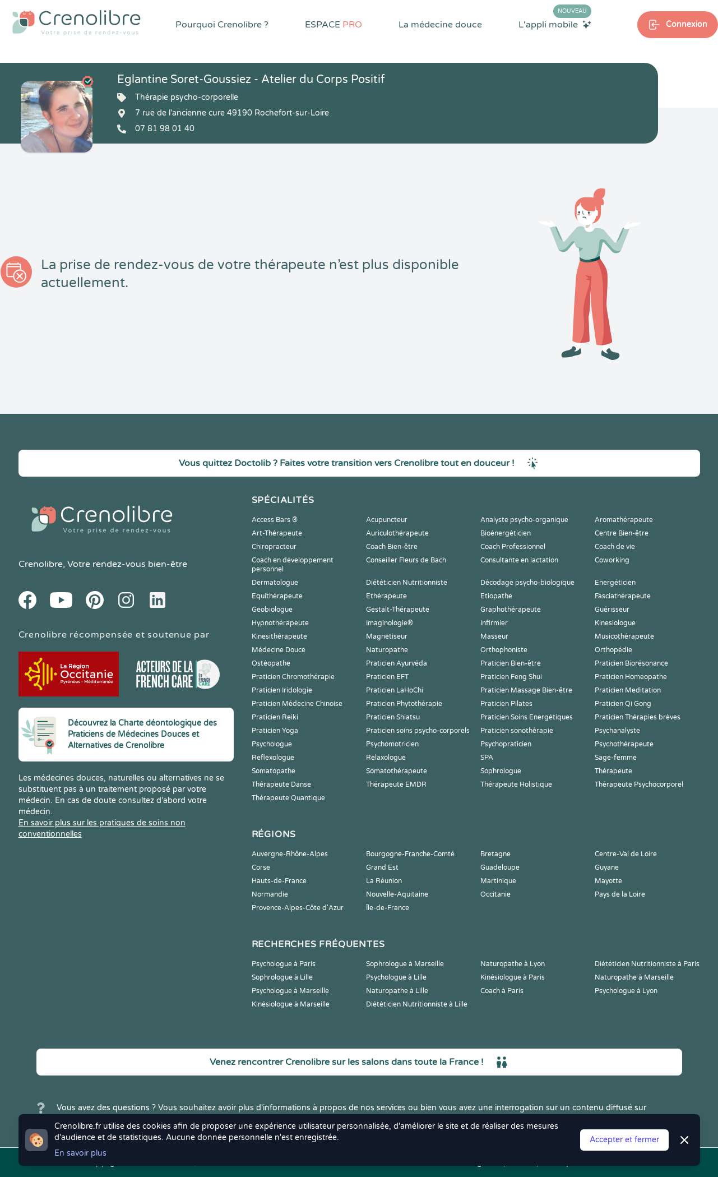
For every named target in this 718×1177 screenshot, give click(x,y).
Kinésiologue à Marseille (291, 1004)
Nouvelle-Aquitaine (397, 894)
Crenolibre (40, 564)
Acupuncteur (386, 520)
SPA (486, 757)
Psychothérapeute (624, 744)
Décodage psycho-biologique (527, 583)
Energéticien (615, 583)
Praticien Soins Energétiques (526, 717)
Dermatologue (275, 583)
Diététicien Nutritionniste (406, 583)
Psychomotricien (392, 744)
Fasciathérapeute (623, 596)
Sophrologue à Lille (282, 977)
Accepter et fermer (624, 1139)
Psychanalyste (617, 731)
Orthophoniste (503, 650)
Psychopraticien (505, 744)
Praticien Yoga (275, 731)
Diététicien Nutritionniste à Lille (416, 1004)
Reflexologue (273, 757)
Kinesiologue (615, 623)
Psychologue (272, 744)
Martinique (498, 881)
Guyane (607, 867)
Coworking (612, 560)
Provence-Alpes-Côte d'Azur (298, 908)
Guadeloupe (500, 867)
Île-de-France (387, 908)
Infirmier (494, 623)
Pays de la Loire (620, 894)
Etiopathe (496, 596)
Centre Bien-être (621, 533)
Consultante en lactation (519, 560)
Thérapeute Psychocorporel (639, 784)
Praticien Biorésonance (631, 663)
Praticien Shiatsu (393, 717)
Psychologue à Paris (284, 964)
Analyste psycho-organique (524, 520)
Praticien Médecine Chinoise (297, 704)
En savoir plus (80, 1153)
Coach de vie (615, 547)
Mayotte (608, 881)
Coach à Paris (502, 991)
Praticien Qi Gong (623, 704)
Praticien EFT (387, 677)
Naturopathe (387, 650)
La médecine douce (440, 24)
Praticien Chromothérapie (293, 677)
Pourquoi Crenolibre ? (221, 24)
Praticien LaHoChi (394, 690)
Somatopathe (273, 771)
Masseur (494, 636)
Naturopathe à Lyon (512, 964)
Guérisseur (612, 609)
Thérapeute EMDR (396, 784)
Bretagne (495, 854)
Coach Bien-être (392, 547)
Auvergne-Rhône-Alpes (290, 854)
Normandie (270, 894)
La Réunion (384, 881)
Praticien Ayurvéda (396, 663)
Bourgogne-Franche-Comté (410, 854)
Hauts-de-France (279, 881)
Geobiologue (272, 609)
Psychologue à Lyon (626, 991)
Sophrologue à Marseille (405, 964)
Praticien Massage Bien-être (526, 690)
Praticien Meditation (628, 690)
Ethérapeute (386, 596)
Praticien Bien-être (510, 663)
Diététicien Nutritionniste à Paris (647, 964)
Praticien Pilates (506, 704)
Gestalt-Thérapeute (397, 609)
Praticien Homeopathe (631, 677)
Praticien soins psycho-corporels (418, 731)
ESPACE (333, 24)
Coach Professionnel (512, 547)
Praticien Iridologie (282, 690)
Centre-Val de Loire (626, 854)
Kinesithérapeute (279, 636)
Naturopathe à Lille (397, 991)
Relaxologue (386, 757)
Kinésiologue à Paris (512, 977)
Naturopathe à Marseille (634, 977)
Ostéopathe (271, 663)
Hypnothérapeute (280, 623)
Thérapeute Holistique (516, 784)
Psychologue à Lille (396, 977)
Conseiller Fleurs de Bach (406, 560)
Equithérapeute (277, 596)
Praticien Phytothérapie (404, 704)
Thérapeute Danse (281, 784)
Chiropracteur (274, 547)
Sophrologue (500, 771)
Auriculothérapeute (397, 533)
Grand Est (382, 867)
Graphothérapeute (510, 609)
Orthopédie (613, 650)
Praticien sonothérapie (516, 731)
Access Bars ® (275, 520)
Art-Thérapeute (277, 533)
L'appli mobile (554, 24)
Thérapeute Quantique (288, 798)
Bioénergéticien (505, 533)
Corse (261, 867)
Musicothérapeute (624, 636)
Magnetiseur (386, 636)
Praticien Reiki (275, 717)
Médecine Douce (278, 650)
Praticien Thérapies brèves (637, 717)
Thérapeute (613, 771)
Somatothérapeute (396, 771)
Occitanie (495, 894)
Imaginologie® (389, 623)
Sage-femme (616, 757)
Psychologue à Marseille (290, 991)
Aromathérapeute (624, 520)
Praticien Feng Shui (511, 677)
